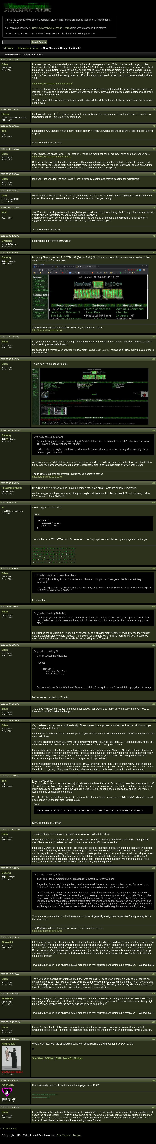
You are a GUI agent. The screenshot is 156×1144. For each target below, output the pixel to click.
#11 (153, 359)
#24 (153, 978)
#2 (154, 109)
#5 (154, 174)
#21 (153, 833)
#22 (153, 872)
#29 (153, 1111)
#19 (153, 724)
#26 (153, 1026)
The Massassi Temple (69, 1139)
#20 (153, 779)
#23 (153, 941)
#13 (153, 483)
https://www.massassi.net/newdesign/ (52, 83)
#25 (153, 998)
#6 (154, 191)
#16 (153, 608)
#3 (154, 126)
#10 (153, 337)
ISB (6, 261)
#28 (153, 1084)
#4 (154, 149)
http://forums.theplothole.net (47, 330)
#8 (154, 236)
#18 (153, 707)
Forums (9, 48)
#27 (153, 1043)
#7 (154, 207)
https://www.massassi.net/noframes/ (51, 156)
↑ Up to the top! (8, 1132)
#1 (154, 59)
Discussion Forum (28, 48)
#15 (153, 570)
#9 (154, 252)
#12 (153, 430)
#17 (153, 647)
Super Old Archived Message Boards (51, 28)
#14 (153, 503)
